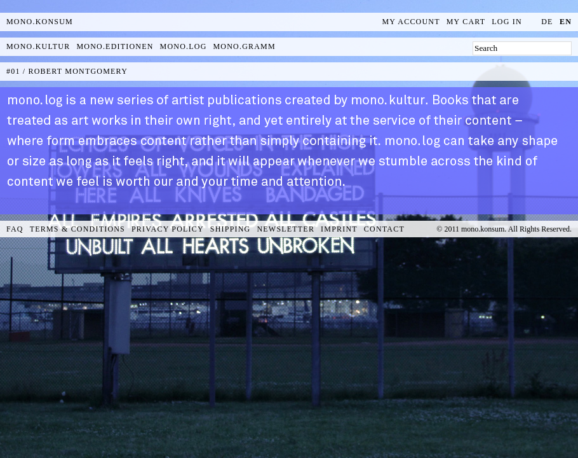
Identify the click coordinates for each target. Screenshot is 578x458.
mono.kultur (38, 46)
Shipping (230, 229)
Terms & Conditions (77, 229)
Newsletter (285, 229)
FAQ (15, 229)
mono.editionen (114, 46)
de (547, 21)
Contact (384, 229)
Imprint (339, 229)
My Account (411, 21)
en (566, 21)
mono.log (183, 46)
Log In (507, 21)
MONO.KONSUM (39, 21)
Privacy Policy (167, 229)
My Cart (466, 21)
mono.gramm (244, 46)
